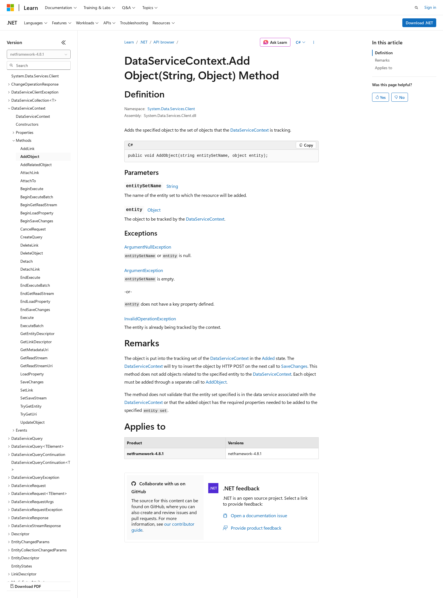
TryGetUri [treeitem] (28, 414)
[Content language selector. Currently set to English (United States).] (32, 567)
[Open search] (416, 8)
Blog (77, 581)
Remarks (382, 60)
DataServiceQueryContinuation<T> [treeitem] (40, 466)
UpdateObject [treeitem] (32, 422)
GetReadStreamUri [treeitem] (36, 365)
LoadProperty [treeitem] (32, 374)
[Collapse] (64, 42)
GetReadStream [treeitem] (33, 357)
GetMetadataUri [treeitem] (34, 349)
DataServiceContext (249, 130)
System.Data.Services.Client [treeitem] (35, 76)
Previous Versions (51, 581)
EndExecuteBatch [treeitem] (35, 285)
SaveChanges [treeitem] (32, 381)
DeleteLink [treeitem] (29, 245)
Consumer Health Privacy (162, 581)
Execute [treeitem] (27, 317)
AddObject (216, 382)
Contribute (101, 581)
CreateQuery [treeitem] (31, 237)
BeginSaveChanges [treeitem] (36, 220)
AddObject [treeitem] (29, 156)
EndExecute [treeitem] (30, 277)
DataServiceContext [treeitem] (33, 116)
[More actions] (314, 42)
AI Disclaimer (18, 581)
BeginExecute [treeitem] (31, 188)
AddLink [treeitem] (27, 148)
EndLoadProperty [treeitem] (35, 301)
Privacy (123, 581)
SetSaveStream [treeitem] (33, 398)
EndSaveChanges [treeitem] (35, 309)
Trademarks (234, 581)
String (172, 186)
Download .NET (419, 22)
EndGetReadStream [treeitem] (37, 293)
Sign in (430, 7)
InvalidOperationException (150, 318)
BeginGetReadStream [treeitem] (38, 204)
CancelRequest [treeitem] (33, 229)
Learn (129, 42)
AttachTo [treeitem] (28, 180)
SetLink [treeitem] (26, 390)
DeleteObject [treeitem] (31, 253)
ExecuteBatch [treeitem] (32, 325)
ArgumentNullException (147, 247)
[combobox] (39, 54)
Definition (384, 52)
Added (268, 358)
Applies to (383, 67)
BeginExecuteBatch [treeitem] (36, 196)
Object (153, 210)
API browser (163, 42)
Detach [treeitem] (26, 261)
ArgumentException (143, 270)
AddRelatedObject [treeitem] (36, 164)
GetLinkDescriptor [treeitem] (36, 341)
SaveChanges (294, 366)
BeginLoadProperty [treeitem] (36, 213)
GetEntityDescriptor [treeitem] (37, 333)
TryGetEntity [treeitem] (31, 406)
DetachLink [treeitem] (30, 269)
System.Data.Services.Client (171, 108)
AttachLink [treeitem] (29, 172)
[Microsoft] (10, 7)
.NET (143, 42)
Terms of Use (206, 581)
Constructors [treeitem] (27, 124)
